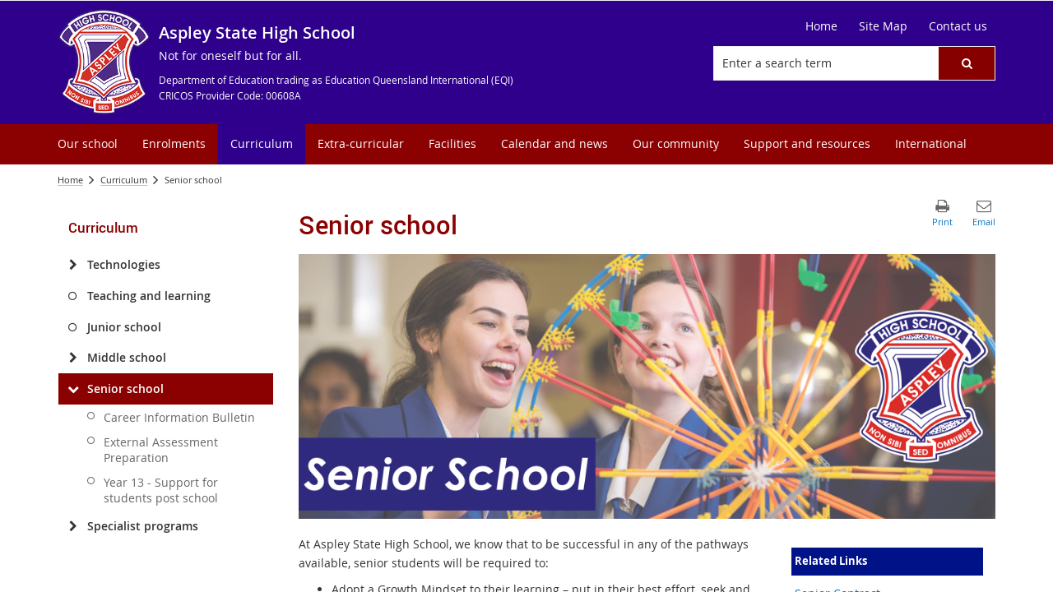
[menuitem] (87, 144)
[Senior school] (72, 389)
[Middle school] (72, 357)
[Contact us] (958, 26)
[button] (967, 63)
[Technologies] (72, 265)
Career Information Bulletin (179, 417)
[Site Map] (883, 26)
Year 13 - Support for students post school (161, 490)
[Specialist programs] (72, 526)
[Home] (821, 26)
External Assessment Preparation (161, 449)
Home (70, 179)
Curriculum (123, 179)
